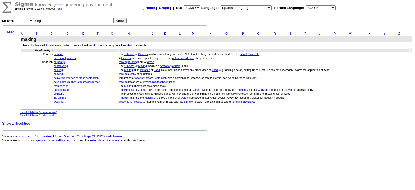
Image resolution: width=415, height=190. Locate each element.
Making (123, 62)
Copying (263, 89)
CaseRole (253, 54)
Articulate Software (104, 140)
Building (133, 62)
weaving (59, 101)
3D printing (60, 97)
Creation (52, 45)
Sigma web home (15, 136)
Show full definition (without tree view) (38, 112)
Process (143, 54)
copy (133, 74)
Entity (10, 31)
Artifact (98, 45)
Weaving (124, 101)
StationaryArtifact (170, 66)
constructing (61, 66)
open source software (52, 140)
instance (145, 70)
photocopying (62, 89)
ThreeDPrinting (128, 97)
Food (157, 70)
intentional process (65, 58)
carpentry (59, 62)
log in (60, 8)
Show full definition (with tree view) (37, 115)
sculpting (59, 93)
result (243, 54)
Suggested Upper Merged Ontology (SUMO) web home (78, 136)
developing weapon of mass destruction (77, 81)
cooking (58, 70)
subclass (34, 45)
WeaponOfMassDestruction (150, 78)
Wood (150, 62)
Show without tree (16, 123)
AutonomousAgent (183, 58)
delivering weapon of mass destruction (76, 78)
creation (58, 54)
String (187, 101)
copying (58, 74)
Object (197, 89)
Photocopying (244, 89)
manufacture (61, 85)
